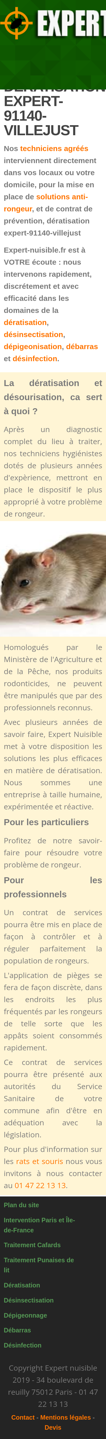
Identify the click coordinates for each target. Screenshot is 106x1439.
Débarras (17, 1330)
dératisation (25, 322)
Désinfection (22, 1345)
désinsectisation (33, 334)
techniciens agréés (54, 148)
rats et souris (39, 1161)
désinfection (35, 358)
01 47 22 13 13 (40, 1185)
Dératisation (22, 1285)
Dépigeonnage (25, 1315)
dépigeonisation (33, 346)
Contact (23, 1417)
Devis (53, 1427)
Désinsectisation (29, 1300)
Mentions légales (65, 1417)
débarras (82, 346)
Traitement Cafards (32, 1244)
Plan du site (21, 1205)
